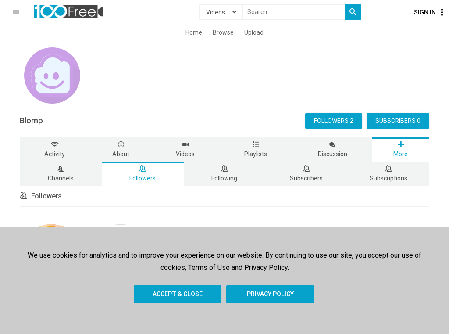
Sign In (425, 12)
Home (193, 32)
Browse (223, 32)
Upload (254, 32)
